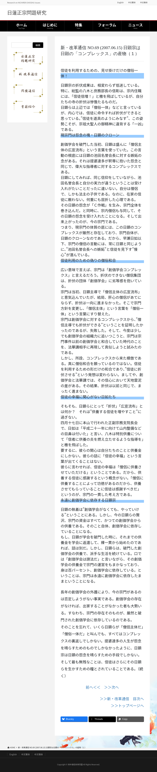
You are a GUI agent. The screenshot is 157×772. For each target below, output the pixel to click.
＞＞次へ (111, 687)
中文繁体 (132, 2)
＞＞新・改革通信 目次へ (122, 698)
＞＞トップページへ (127, 705)
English (120, 2)
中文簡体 (143, 2)
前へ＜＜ (93, 687)
